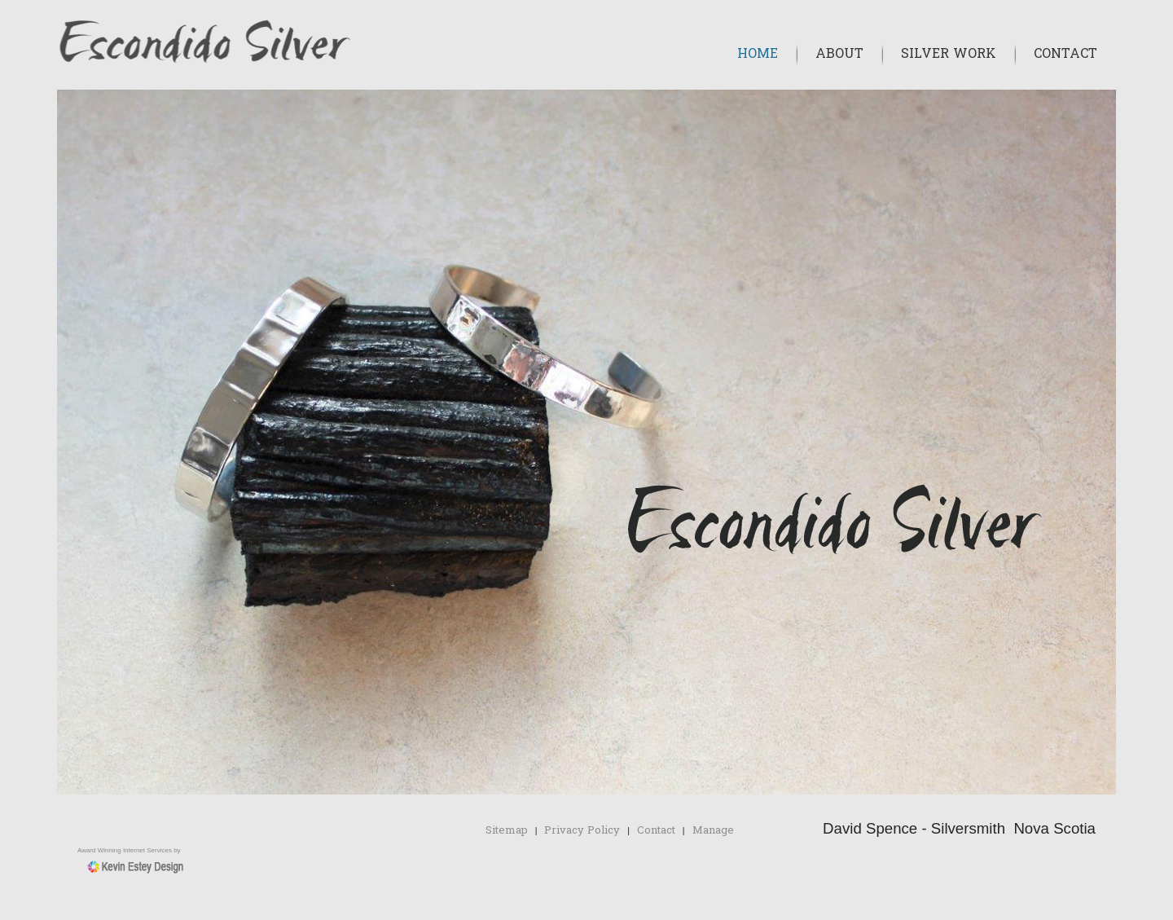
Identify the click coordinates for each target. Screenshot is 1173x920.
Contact (1065, 54)
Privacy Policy (582, 831)
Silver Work (948, 54)
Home (757, 54)
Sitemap (506, 831)
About (839, 54)
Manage (713, 831)
